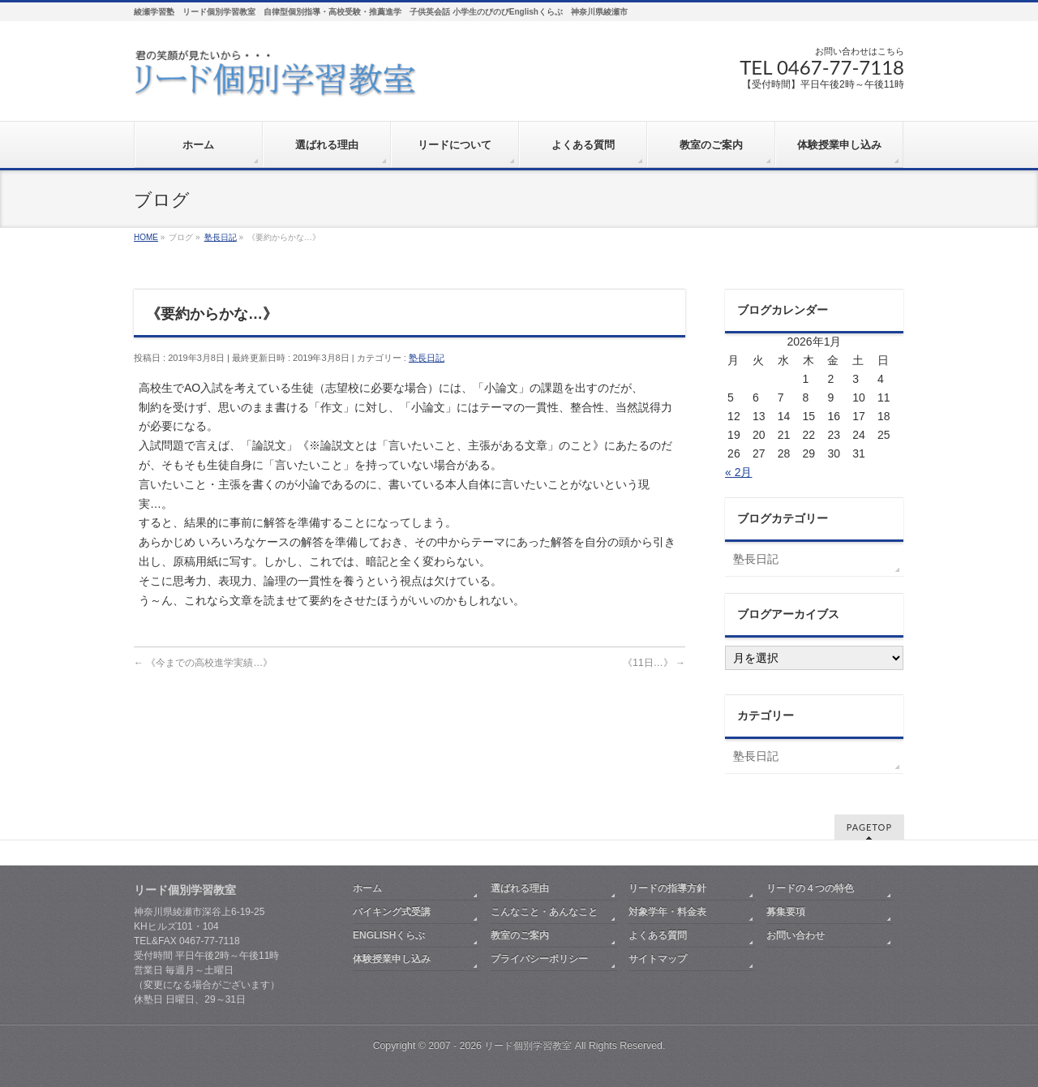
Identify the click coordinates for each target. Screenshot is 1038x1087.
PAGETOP (869, 827)
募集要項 (785, 911)
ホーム (367, 888)
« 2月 (738, 472)
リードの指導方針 (667, 888)
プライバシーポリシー (539, 959)
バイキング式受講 (392, 911)
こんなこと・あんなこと (544, 911)
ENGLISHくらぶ (389, 935)
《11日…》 (654, 662)
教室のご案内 (520, 935)
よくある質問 (657, 935)
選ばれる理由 (520, 888)
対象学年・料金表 (667, 911)
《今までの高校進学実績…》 (203, 662)
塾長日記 (426, 358)
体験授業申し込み (392, 959)
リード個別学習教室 (528, 1045)
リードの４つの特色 (810, 888)
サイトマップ (657, 959)
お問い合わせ (795, 935)
